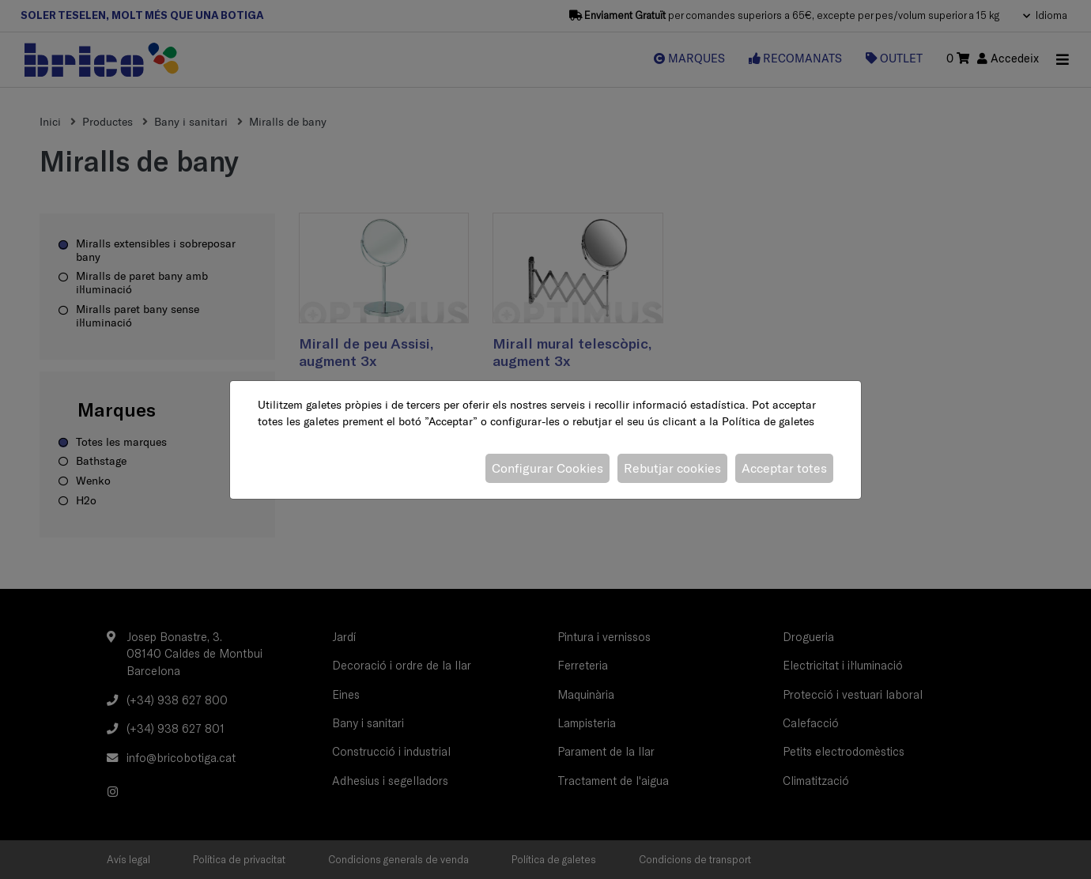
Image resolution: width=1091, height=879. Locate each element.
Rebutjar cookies (672, 468)
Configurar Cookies (547, 468)
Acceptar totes (784, 468)
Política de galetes (768, 421)
